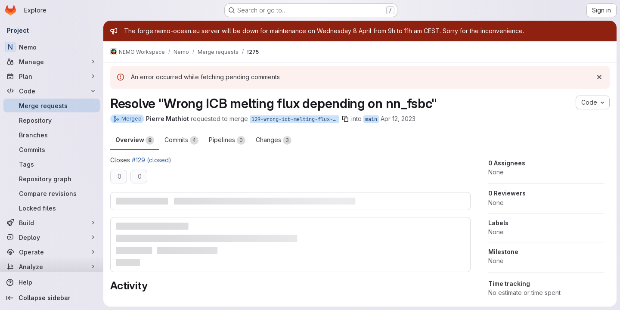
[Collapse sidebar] (51, 298)
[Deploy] (51, 237)
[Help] (51, 282)
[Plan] (51, 76)
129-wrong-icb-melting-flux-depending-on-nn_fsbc (295, 119)
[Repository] (51, 120)
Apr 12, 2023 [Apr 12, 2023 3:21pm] (398, 118)
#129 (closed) (151, 160)
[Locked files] (51, 208)
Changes (273, 140)
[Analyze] (51, 266)
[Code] (51, 91)
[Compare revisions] (51, 193)
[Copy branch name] (345, 119)
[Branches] (51, 135)
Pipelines (227, 140)
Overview (134, 140)
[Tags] (51, 164)
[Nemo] (51, 47)
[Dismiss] (599, 77)
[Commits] (51, 149)
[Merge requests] (51, 105)
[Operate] (51, 252)
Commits (181, 140)
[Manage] (51, 61)
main (371, 119)
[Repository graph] (51, 179)
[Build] (51, 222)
